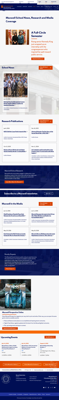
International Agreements (40, 241)
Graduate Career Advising (21, 380)
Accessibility (19, 394)
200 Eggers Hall (53, 380)
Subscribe (49, 193)
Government (9, 137)
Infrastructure (21, 239)
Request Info (53, 1)
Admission (25, 6)
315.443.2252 (53, 383)
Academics (19, 6)
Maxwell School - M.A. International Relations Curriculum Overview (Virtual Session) (29, 347)
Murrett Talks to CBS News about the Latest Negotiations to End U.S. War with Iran (43, 234)
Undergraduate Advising (21, 378)
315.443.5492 (50, 370)
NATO (22, 137)
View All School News (45, 67)
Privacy (43, 394)
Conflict (5, 137)
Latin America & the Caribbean (37, 157)
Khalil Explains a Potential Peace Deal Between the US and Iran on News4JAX (14, 215)
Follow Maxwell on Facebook (31, 364)
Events (38, 6)
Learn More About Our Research (14, 182)
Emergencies (25, 394)
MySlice (39, 394)
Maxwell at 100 (21, 2)
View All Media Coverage (45, 204)
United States (6, 109)
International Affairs (17, 137)
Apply (40, 1)
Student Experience (14, 108)
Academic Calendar (12, 394)
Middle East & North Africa (14, 221)
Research (30, 6)
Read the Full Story (38, 58)
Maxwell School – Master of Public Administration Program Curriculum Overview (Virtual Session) (9, 347)
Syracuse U (48, 394)
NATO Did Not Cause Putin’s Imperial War (15, 131)
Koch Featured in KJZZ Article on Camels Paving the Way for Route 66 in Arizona (14, 234)
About (42, 6)
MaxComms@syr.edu (38, 370)
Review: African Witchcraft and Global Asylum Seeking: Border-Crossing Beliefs (15, 150)
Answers (17, 376)
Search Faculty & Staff (31, 2)
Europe (36, 137)
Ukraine (5, 138)
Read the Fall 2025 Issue (10, 328)
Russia (25, 137)
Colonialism (33, 155)
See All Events (50, 337)
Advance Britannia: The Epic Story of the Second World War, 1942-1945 (42, 132)
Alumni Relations (48, 6)
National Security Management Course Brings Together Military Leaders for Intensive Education (14, 103)
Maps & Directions (33, 394)
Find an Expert (10, 268)
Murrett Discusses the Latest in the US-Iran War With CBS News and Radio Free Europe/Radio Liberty (42, 215)
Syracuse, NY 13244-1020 (51, 381)
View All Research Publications (45, 121)
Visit (46, 1)
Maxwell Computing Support (35, 380)
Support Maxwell (49, 364)
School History (7, 108)
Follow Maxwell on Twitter (11, 364)
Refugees (9, 155)
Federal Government (39, 239)
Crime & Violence (43, 155)
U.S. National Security (22, 108)
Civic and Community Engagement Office (7, 2)
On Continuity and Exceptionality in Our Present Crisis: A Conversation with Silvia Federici (42, 151)
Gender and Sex (51, 155)
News (34, 6)
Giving (54, 6)
